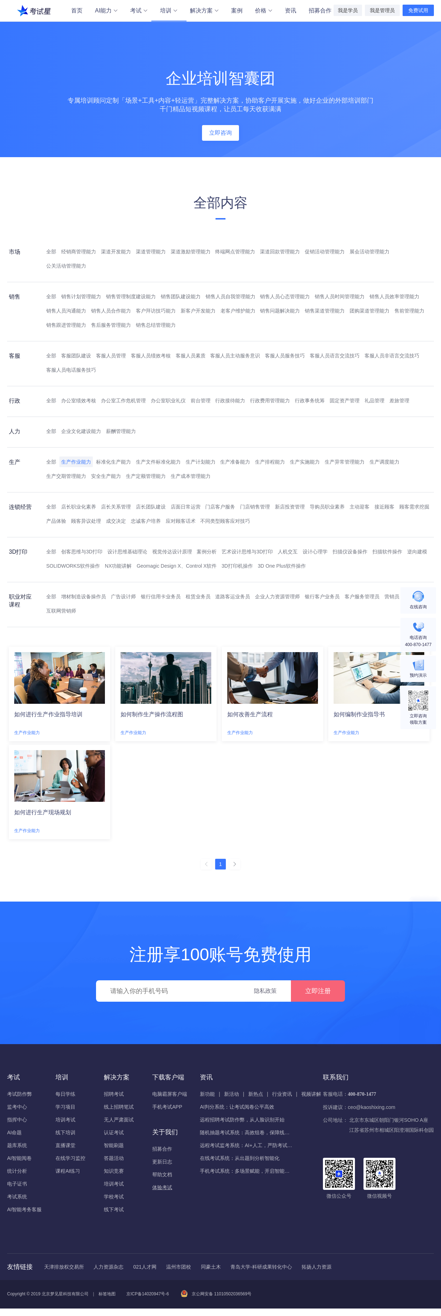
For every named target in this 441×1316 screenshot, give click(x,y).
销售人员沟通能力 (66, 311)
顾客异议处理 (86, 521)
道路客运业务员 (232, 596)
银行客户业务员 (322, 596)
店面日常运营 (186, 507)
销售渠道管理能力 (325, 311)
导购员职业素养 (327, 507)
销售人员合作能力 (111, 311)
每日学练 (65, 1094)
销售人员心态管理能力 (285, 296)
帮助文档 (162, 1174)
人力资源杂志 (108, 1267)
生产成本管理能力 (191, 476)
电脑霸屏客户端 (169, 1094)
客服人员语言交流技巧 (335, 355)
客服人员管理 (111, 355)
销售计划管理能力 (81, 296)
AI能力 (106, 10)
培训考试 (65, 1120)
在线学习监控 (70, 1158)
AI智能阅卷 (19, 1158)
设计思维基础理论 (127, 551)
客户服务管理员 (362, 596)
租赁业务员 (198, 596)
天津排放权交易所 (64, 1267)
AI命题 (14, 1132)
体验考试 (162, 1187)
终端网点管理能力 (235, 251)
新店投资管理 (290, 507)
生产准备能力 (235, 462)
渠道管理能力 (151, 251)
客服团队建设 (76, 355)
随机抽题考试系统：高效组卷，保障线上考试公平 (246, 1132)
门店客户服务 (220, 507)
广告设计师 (123, 596)
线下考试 (114, 1209)
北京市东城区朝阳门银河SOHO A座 (388, 1120)
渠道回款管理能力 (280, 251)
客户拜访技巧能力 (156, 311)
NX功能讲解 (118, 566)
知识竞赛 (114, 1171)
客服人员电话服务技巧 (71, 370)
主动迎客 (360, 507)
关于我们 (165, 1132)
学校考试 (114, 1196)
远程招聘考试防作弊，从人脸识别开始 (242, 1120)
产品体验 (56, 521)
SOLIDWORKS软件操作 (73, 566)
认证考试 (114, 1132)
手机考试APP (167, 1107)
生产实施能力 (305, 462)
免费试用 (418, 10)
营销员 (391, 596)
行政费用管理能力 (270, 400)
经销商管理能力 (78, 251)
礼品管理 (374, 400)
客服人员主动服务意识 (235, 355)
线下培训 (65, 1132)
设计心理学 (315, 551)
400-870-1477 (362, 1094)
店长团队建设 (151, 507)
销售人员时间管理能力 (340, 296)
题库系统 (17, 1145)
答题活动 (114, 1158)
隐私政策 (265, 991)
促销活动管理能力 (325, 251)
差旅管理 (399, 400)
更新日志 (162, 1162)
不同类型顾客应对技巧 (225, 521)
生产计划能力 (201, 462)
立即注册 (318, 991)
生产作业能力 (76, 462)
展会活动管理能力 (369, 251)
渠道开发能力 (116, 251)
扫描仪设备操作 (350, 551)
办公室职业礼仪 (168, 400)
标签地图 (107, 1293)
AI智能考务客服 (24, 1209)
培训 (168, 11)
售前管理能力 (409, 311)
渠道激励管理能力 (191, 251)
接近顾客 (384, 507)
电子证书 (17, 1184)
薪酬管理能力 (121, 431)
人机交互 (288, 551)
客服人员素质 (191, 355)
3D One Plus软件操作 (282, 566)
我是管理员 (382, 10)
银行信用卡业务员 (161, 596)
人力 (14, 431)
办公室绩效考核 (78, 400)
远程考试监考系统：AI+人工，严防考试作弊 (246, 1145)
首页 (77, 10)
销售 (14, 297)
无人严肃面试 (119, 1120)
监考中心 (17, 1107)
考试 (138, 10)
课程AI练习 (67, 1171)
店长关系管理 (116, 507)
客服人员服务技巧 (285, 355)
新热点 (255, 1094)
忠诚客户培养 (146, 521)
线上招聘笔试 (119, 1107)
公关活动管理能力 (66, 266)
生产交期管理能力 (66, 476)
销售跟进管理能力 (66, 325)
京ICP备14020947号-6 (147, 1293)
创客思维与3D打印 (81, 551)
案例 (237, 10)
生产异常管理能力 (345, 462)
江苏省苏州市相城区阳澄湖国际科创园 (391, 1130)
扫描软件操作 (387, 551)
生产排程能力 (270, 462)
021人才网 (144, 1267)
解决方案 (204, 10)
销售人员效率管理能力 (394, 296)
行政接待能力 (230, 400)
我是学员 (348, 10)
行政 (14, 401)
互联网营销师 (61, 611)
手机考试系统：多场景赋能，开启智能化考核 (246, 1171)
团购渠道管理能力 (369, 311)
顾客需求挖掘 (414, 507)
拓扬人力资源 (316, 1267)
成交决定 (116, 521)
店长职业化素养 (78, 507)
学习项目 (65, 1107)
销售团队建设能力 (181, 296)
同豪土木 (211, 1267)
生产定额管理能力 (146, 476)
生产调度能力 (384, 462)
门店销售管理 (255, 507)
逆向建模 (417, 551)
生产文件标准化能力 (158, 462)
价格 (263, 10)
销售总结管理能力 (156, 325)
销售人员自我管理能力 (230, 296)
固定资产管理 (345, 400)
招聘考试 (114, 1094)
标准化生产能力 (113, 462)
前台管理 (201, 400)
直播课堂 (65, 1145)
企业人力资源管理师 (277, 596)
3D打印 (18, 552)
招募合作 (320, 10)
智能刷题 (114, 1145)
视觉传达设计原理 (172, 551)
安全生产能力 (106, 476)
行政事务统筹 (310, 400)
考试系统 (17, 1196)
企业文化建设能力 (81, 431)
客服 (14, 356)
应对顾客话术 (181, 521)
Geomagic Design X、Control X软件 (177, 566)
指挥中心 (17, 1120)
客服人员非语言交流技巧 (392, 355)
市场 (14, 252)
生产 (14, 462)
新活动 (231, 1094)
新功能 (207, 1094)
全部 (51, 251)
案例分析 (207, 551)
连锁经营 (20, 507)
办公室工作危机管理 (123, 400)
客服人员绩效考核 (151, 355)
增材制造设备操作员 (83, 596)
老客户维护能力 (237, 311)
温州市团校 (178, 1267)
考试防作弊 (19, 1094)
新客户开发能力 (198, 311)
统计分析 (17, 1171)
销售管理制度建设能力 (131, 296)
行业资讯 (282, 1094)
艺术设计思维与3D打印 (247, 551)
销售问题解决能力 (280, 311)
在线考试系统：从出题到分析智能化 (240, 1158)
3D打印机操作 (237, 566)
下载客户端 (168, 1077)
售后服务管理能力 (111, 325)
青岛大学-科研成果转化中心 (261, 1267)
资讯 (290, 10)
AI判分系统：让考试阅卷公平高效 (237, 1107)
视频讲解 (311, 1094)
